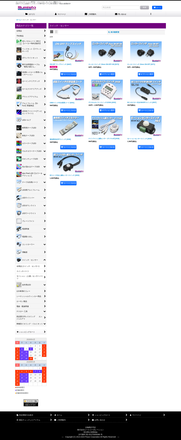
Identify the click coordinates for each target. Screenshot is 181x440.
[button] (151, 14)
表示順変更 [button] (113, 32)
